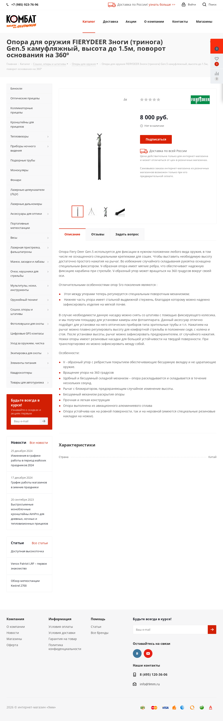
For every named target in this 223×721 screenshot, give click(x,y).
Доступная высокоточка (27, 551)
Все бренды (99, 633)
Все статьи (40, 543)
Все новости (39, 443)
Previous (66, 211)
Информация (60, 619)
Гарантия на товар (63, 639)
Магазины (14, 639)
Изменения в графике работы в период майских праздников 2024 (28, 460)
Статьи (96, 627)
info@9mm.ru (150, 684)
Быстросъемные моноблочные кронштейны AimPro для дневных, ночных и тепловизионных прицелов (29, 513)
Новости (13, 633)
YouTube (148, 653)
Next (130, 211)
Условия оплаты (61, 627)
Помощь (98, 619)
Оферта (12, 645)
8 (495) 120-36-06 (153, 674)
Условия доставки (62, 633)
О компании (16, 627)
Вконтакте (137, 653)
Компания (15, 619)
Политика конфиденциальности (65, 647)
